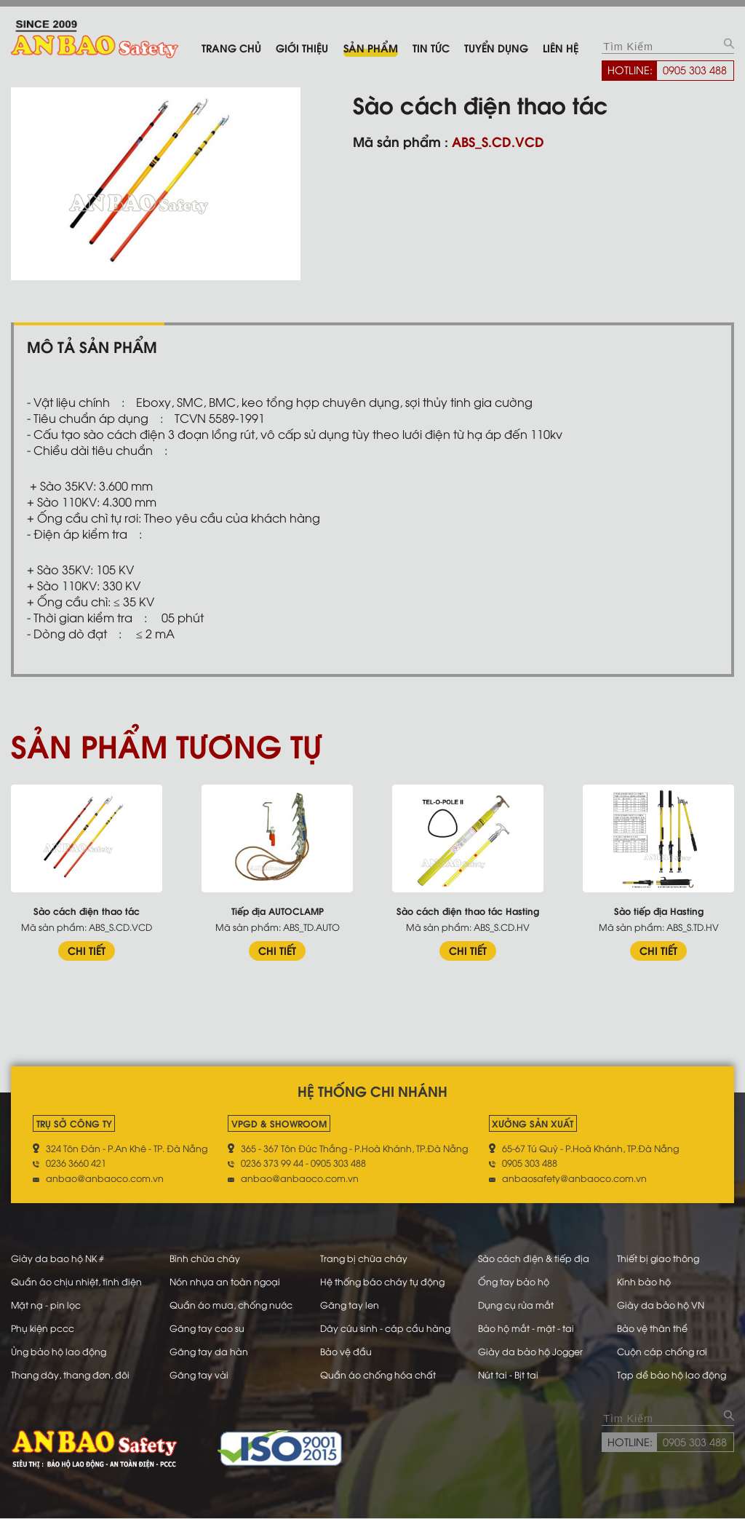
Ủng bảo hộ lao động (58, 1350)
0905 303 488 (695, 69)
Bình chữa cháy (205, 1257)
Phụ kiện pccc (42, 1327)
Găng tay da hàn (209, 1350)
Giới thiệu (302, 47)
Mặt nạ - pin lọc (46, 1304)
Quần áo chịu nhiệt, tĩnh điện (76, 1281)
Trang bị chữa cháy (363, 1257)
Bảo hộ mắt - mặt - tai (525, 1327)
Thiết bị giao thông (658, 1257)
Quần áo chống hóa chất (378, 1374)
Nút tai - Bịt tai (507, 1374)
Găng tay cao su (207, 1327)
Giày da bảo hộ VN (660, 1304)
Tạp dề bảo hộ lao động (671, 1374)
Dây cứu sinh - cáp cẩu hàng (385, 1327)
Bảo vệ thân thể (652, 1327)
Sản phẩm (370, 47)
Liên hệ (560, 47)
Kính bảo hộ (644, 1281)
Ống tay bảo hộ (513, 1281)
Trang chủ (231, 47)
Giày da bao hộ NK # (57, 1257)
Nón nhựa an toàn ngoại (225, 1281)
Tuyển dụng (496, 47)
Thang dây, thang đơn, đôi (70, 1374)
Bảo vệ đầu (346, 1350)
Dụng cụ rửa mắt (515, 1304)
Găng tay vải (199, 1374)
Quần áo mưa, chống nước (231, 1304)
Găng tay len (349, 1304)
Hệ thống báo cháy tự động (382, 1281)
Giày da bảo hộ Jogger (529, 1350)
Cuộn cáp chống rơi (662, 1350)
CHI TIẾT (86, 950)
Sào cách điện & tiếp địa (533, 1257)
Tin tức (431, 47)
